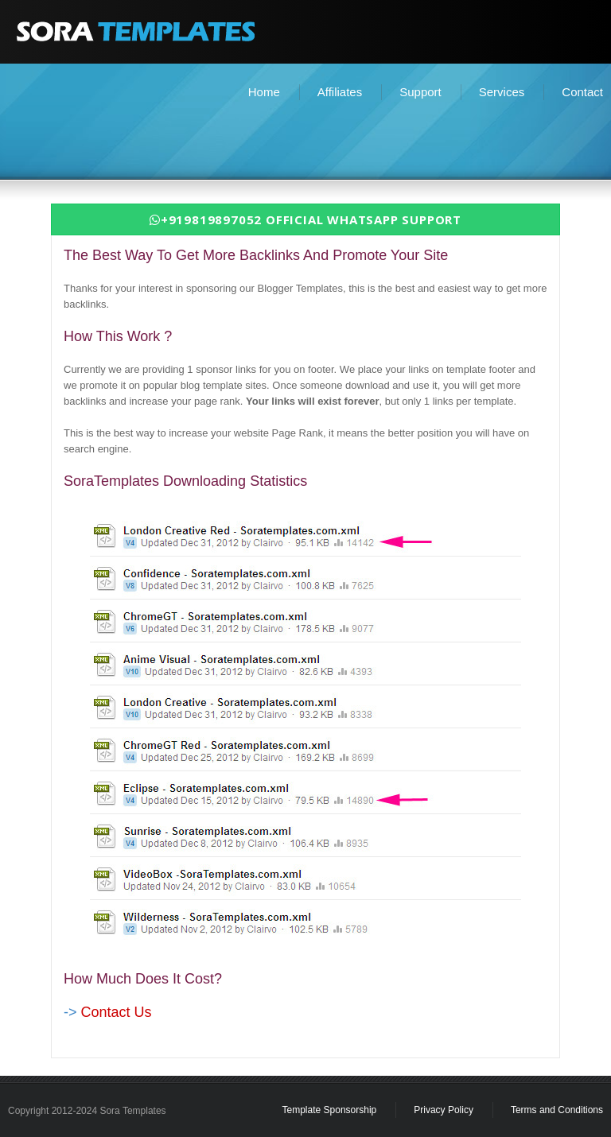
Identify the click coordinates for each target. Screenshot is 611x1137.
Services (502, 92)
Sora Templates (132, 1110)
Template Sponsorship (329, 1110)
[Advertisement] (305, 140)
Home (264, 92)
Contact (582, 92)
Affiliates (339, 92)
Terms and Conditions (557, 1110)
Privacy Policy (443, 1110)
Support (420, 92)
